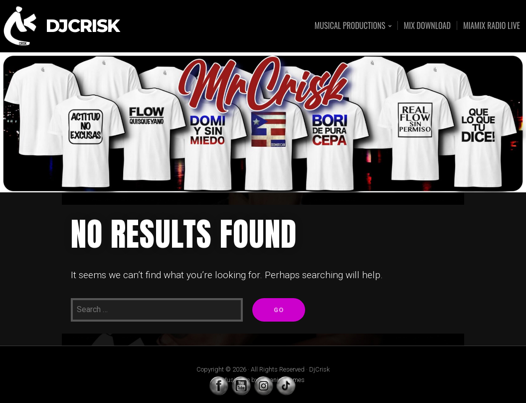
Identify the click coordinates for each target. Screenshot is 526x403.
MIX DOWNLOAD (427, 25)
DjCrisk (83, 26)
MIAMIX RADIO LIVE (491, 25)
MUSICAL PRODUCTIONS (350, 26)
